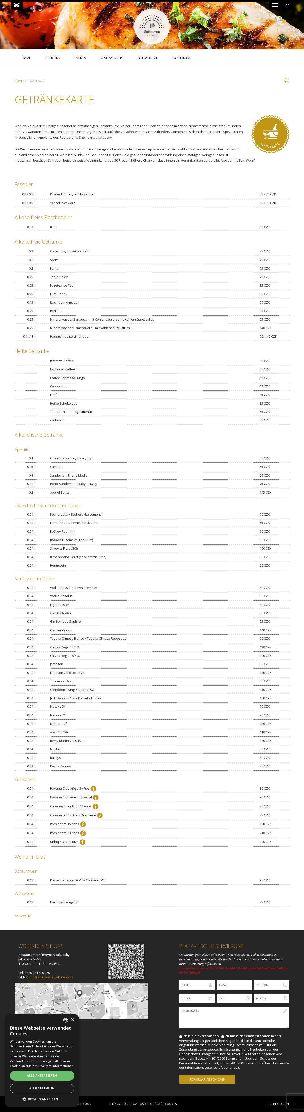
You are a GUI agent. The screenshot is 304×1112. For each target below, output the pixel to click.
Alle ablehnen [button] (42, 1088)
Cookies (171, 1104)
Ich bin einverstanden (200, 1036)
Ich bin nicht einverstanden (247, 1036)
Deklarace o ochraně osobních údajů (135, 1104)
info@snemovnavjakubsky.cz (51, 977)
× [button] (72, 1020)
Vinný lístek (270, 134)
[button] (42, 1099)
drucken (286, 80)
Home (19, 81)
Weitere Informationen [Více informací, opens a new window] (57, 1066)
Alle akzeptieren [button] (42, 1075)
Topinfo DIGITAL (278, 1104)
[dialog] (42, 1060)
